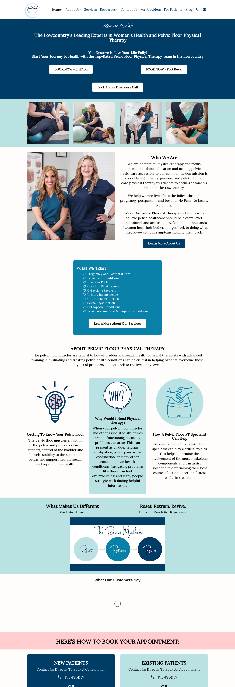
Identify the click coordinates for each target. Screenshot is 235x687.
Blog (189, 9)
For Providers (150, 9)
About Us (73, 9)
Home (57, 9)
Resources (108, 9)
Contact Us (128, 9)
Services (90, 9)
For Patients (173, 9)
